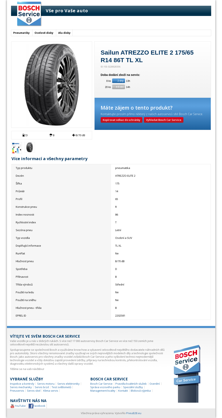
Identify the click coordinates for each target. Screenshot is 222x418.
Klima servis (50, 390)
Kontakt (123, 390)
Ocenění (154, 383)
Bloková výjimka (141, 390)
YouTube (18, 406)
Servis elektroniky (68, 383)
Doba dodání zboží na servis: (121, 74)
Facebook (37, 406)
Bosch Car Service (101, 383)
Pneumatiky (21, 33)
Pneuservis (17, 390)
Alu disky (64, 33)
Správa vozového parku (105, 387)
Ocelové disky (44, 33)
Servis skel (33, 390)
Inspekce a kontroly (22, 383)
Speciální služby (133, 387)
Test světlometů (61, 387)
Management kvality (102, 390)
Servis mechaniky (21, 387)
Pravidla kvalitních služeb (131, 383)
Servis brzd (42, 387)
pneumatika (122, 168)
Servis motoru (46, 383)
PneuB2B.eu (133, 413)
